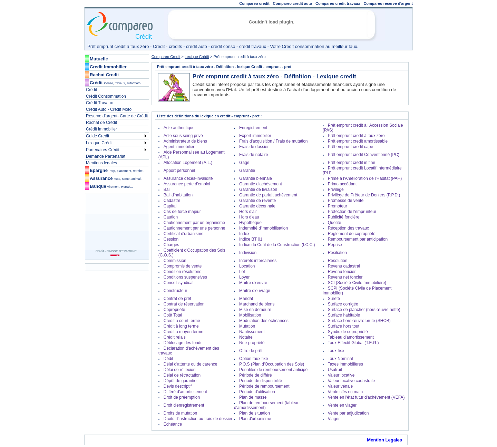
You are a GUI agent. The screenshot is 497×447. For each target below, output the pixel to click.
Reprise (335, 244)
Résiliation (337, 252)
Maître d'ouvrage (254, 290)
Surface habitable (344, 315)
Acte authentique (179, 127)
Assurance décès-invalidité (188, 178)
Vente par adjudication (348, 413)
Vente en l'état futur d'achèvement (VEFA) (366, 397)
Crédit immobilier (101, 129)
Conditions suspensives (185, 277)
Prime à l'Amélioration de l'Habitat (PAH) (365, 178)
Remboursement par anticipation (358, 239)
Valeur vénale (340, 386)
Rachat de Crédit (101, 122)
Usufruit (335, 369)
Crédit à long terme (181, 326)
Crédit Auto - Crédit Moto (108, 109)
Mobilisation (250, 315)
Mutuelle (99, 58)
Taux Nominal (340, 358)
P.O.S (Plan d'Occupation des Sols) (271, 364)
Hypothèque (250, 222)
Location (247, 266)
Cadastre (172, 200)
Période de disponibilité (260, 380)
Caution (171, 217)
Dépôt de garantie (180, 380)
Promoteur (337, 206)
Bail (167, 189)
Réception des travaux (348, 228)
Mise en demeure (255, 309)
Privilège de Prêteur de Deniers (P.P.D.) (364, 195)
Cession (171, 239)
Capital (170, 206)
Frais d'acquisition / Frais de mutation (273, 141)
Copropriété (174, 309)
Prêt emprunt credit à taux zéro (356, 135)
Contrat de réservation (184, 304)
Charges (171, 244)
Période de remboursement (264, 386)
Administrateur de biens (185, 141)
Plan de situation (254, 413)
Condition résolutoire (183, 271)
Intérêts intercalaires (257, 260)
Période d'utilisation (257, 391)
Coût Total (173, 315)
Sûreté (334, 298)
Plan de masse (252, 397)
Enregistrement (253, 127)
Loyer (244, 277)
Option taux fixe (253, 358)
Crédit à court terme (182, 320)
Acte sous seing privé (183, 135)
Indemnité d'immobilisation (263, 228)
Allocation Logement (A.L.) (188, 162)
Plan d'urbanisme (255, 418)
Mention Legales (384, 440)
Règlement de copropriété (352, 233)
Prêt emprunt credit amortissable (358, 141)
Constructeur (175, 290)
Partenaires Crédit (102, 149)
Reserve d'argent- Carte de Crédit (117, 116)
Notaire (246, 337)
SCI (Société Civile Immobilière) (357, 282)
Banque (111, 186)
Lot (242, 271)
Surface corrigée (343, 304)
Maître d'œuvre (253, 282)
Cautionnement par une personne (194, 228)
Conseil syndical (179, 282)
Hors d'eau (249, 217)
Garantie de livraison (258, 189)
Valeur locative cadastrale (351, 380)
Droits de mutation (180, 413)
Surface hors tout (343, 326)
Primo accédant (342, 184)
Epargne (117, 170)
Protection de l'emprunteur (352, 211)
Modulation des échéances (264, 320)
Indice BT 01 (250, 239)
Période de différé (255, 375)
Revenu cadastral (344, 266)
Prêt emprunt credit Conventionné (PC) (363, 154)
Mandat (246, 298)
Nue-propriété (251, 342)
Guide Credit (97, 136)
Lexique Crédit (99, 142)
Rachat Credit (104, 74)
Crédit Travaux (99, 102)
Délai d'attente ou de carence (190, 364)
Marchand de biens (256, 304)
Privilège (336, 189)
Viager (334, 418)
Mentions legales (101, 163)
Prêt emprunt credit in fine (351, 162)
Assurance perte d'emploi (187, 184)
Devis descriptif (178, 386)
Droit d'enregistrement (184, 405)
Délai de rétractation (182, 375)
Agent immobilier (179, 146)
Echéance (173, 424)
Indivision (247, 252)
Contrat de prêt (177, 298)
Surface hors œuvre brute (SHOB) (359, 320)
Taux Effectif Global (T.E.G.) (353, 342)
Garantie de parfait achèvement (268, 195)
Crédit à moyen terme (183, 331)
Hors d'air (248, 211)
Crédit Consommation (106, 96)
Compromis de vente (183, 266)
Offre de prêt (250, 350)
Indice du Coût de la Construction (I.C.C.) (277, 244)
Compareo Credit (166, 57)
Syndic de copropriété (348, 331)
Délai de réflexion (180, 369)
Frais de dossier (254, 146)
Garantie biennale (255, 178)
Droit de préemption (182, 397)
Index (244, 233)
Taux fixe (336, 350)
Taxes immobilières (345, 364)
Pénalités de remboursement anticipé (273, 369)
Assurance (116, 178)
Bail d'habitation (178, 195)
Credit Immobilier (108, 66)
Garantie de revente (257, 200)
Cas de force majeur (182, 211)
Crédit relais (175, 337)
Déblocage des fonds (183, 342)
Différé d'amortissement (185, 391)
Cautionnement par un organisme (194, 222)
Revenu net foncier (345, 277)
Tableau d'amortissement (351, 337)
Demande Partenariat (105, 156)
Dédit (168, 358)
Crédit (96, 82)
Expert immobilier (255, 135)
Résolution (338, 260)
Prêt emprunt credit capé (350, 146)
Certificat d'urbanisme (184, 233)
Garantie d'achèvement (260, 184)
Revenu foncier (342, 271)
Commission (175, 260)
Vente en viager (342, 405)
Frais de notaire (253, 154)
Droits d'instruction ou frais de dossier (198, 418)
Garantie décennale (257, 206)
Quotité (334, 222)
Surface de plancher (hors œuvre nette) (364, 309)
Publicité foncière (343, 217)
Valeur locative (341, 375)
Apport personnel (179, 170)
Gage (244, 162)
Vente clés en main (345, 391)
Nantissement (251, 331)
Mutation (247, 326)
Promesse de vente (345, 200)
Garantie (247, 170)
